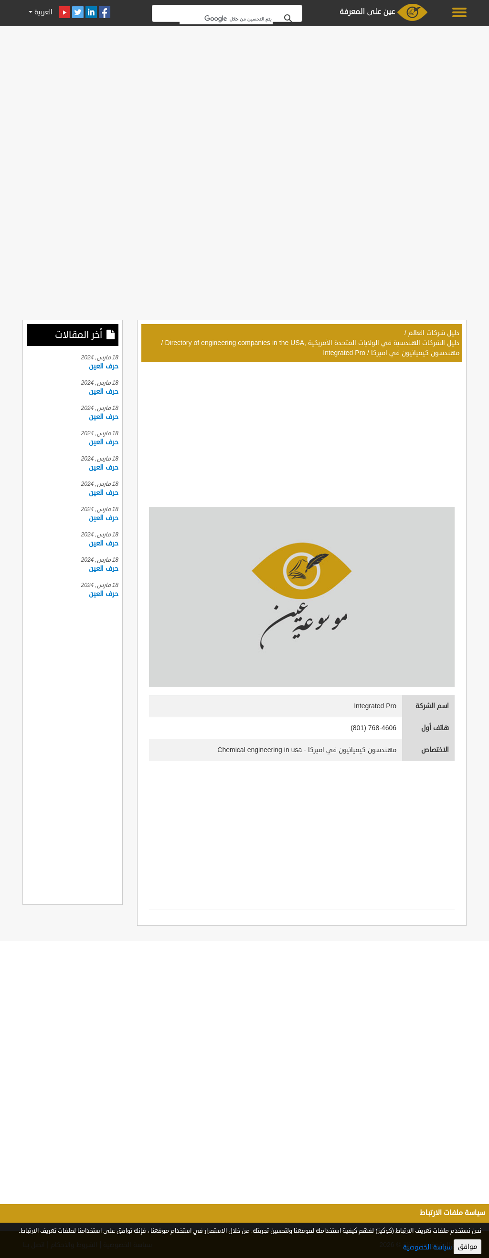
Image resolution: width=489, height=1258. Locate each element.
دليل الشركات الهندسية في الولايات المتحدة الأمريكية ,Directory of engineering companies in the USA (312, 342)
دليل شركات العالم (433, 332)
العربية (42, 12)
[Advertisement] (244, 96)
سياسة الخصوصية (427, 1247)
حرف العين (103, 366)
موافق (467, 1246)
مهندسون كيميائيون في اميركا (415, 352)
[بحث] (226, 18)
